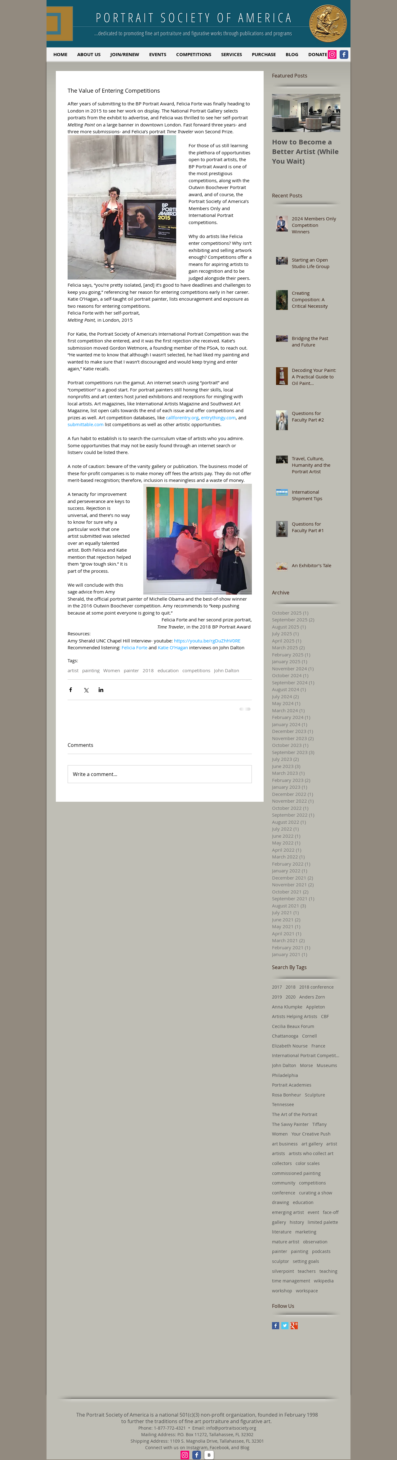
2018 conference (316, 987)
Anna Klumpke (287, 1007)
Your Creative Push (311, 1134)
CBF (325, 1016)
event (313, 1212)
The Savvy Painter (290, 1124)
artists (278, 1153)
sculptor (280, 1261)
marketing (305, 1232)
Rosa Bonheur (286, 1095)
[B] (209, 1455)
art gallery (312, 1144)
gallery (279, 1222)
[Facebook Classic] (344, 54)
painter (131, 670)
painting (91, 670)
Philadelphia (285, 1075)
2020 (291, 997)
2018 (148, 670)
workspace (307, 1291)
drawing (280, 1202)
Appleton (315, 1007)
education (168, 670)
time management (291, 1281)
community (283, 1183)
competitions (196, 670)
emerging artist (288, 1212)
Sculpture (315, 1095)
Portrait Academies (291, 1085)
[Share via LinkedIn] (101, 690)
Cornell (309, 1036)
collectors (282, 1163)
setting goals (306, 1261)
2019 (277, 997)
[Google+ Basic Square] (294, 1325)
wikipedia (324, 1281)
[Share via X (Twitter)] (86, 690)
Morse (306, 1065)
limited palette (323, 1222)
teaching (328, 1271)
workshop (282, 1291)
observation (315, 1242)
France (318, 1046)
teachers (307, 1271)
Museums (327, 1065)
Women (111, 670)
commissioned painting (296, 1173)
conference (283, 1193)
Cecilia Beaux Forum (293, 1026)
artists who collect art (311, 1153)
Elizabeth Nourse (290, 1046)
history (297, 1222)
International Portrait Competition (306, 1055)
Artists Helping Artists (294, 1016)
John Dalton (226, 670)
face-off (331, 1212)
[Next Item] (330, 113)
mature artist (285, 1242)
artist (73, 670)
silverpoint (283, 1271)
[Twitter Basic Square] (284, 1325)
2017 (277, 987)
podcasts (321, 1251)
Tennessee (283, 1104)
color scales (308, 1163)
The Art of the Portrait (294, 1114)
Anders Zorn (312, 997)
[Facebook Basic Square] (275, 1325)
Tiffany (319, 1124)
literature (282, 1232)
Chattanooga (285, 1036)
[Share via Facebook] (71, 690)
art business (285, 1144)
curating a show (315, 1193)
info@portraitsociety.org (231, 1428)
